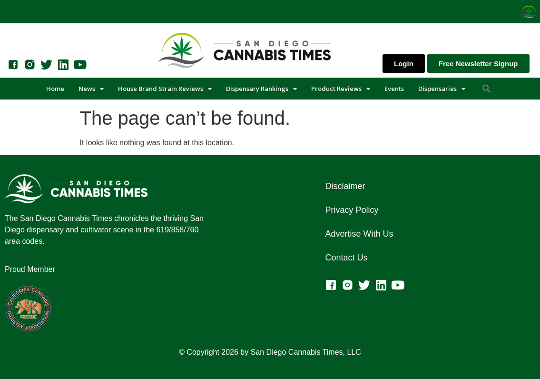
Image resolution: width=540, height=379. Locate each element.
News (91, 89)
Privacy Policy (351, 210)
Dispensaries (441, 89)
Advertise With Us (359, 234)
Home (55, 88)
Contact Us (346, 257)
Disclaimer (345, 186)
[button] (486, 89)
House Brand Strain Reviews (165, 89)
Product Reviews (340, 89)
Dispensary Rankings (261, 89)
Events (394, 88)
